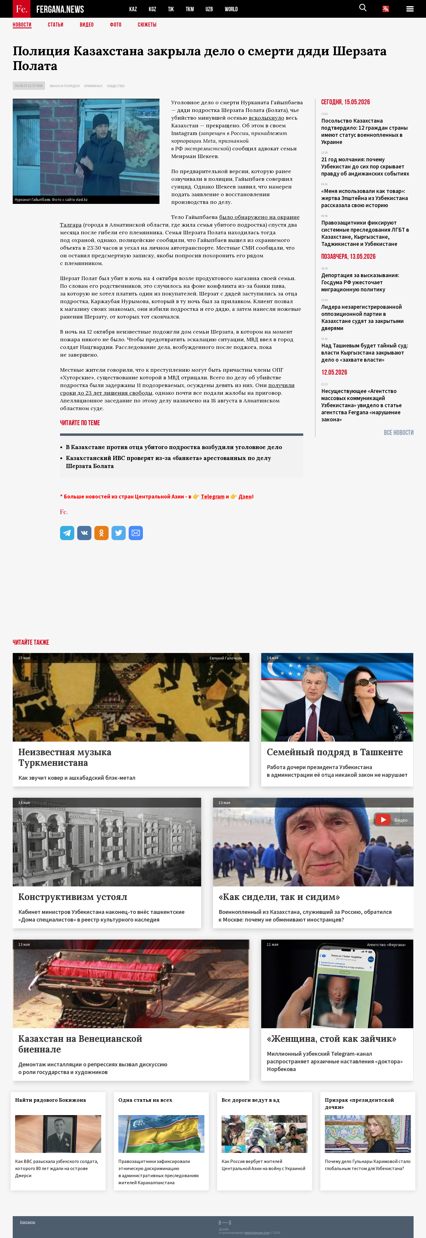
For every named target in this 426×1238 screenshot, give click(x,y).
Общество (116, 86)
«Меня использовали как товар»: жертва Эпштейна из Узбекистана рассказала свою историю (364, 198)
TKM (191, 9)
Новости (22, 25)
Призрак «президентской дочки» (361, 1103)
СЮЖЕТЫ (147, 25)
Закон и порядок (64, 86)
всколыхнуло (266, 117)
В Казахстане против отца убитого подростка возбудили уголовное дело (180, 447)
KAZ (133, 9)
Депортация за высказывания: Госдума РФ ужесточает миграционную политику (360, 282)
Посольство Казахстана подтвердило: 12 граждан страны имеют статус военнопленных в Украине (364, 131)
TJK (171, 9)
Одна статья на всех (147, 1100)
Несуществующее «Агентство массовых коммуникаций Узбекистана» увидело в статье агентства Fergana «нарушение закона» (361, 405)
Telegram (213, 496)
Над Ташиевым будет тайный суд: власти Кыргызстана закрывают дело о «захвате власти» (364, 352)
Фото (116, 25)
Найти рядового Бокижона (52, 1100)
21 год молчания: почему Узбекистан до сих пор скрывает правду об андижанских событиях (365, 166)
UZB (211, 9)
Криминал (93, 86)
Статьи (56, 25)
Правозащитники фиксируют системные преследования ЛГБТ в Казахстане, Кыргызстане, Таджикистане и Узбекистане (365, 233)
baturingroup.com (257, 1231)
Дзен (245, 496)
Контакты (27, 1220)
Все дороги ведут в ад (252, 1100)
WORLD (233, 9)
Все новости (399, 432)
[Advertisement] (213, 594)
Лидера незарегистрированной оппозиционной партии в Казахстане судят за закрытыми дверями (362, 317)
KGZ (152, 9)
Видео (87, 25)
